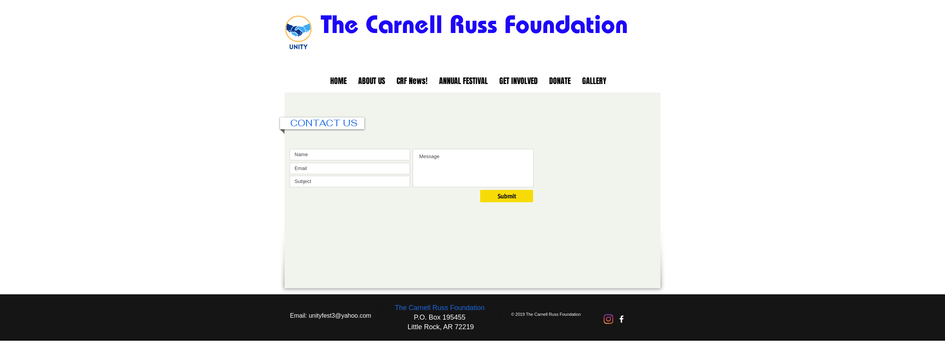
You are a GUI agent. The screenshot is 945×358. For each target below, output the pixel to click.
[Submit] (506, 196)
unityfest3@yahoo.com (340, 315)
